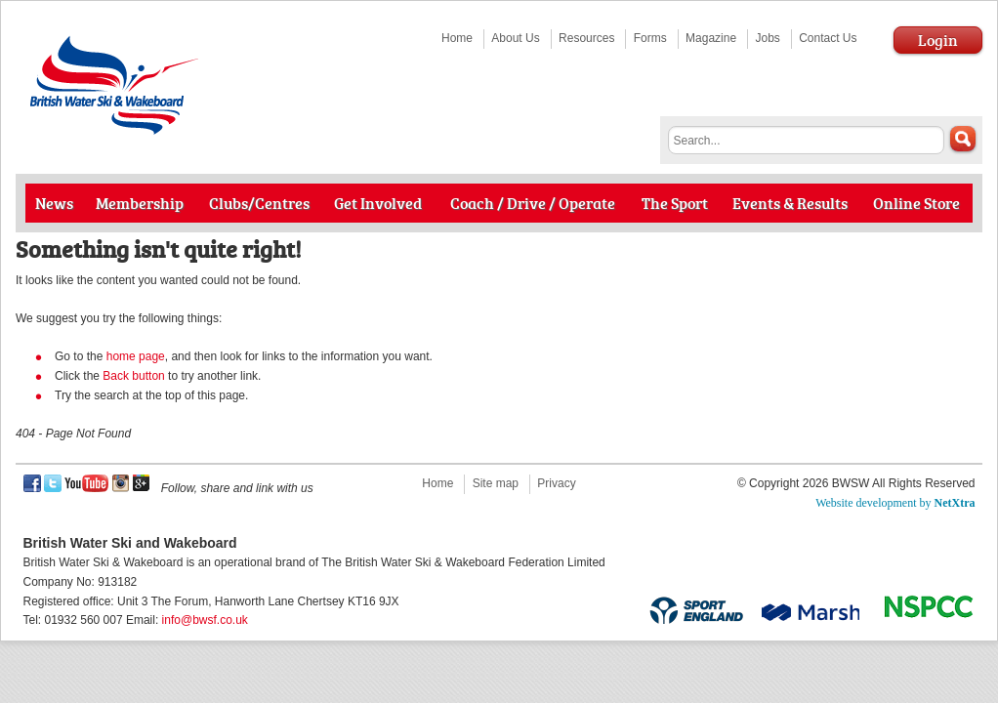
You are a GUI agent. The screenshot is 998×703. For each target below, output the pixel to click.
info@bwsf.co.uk (205, 620)
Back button (133, 376)
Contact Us (827, 38)
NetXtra (955, 503)
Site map (496, 483)
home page (135, 356)
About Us (515, 38)
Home (457, 38)
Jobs (767, 38)
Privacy (556, 483)
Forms (650, 38)
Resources (586, 38)
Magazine (711, 38)
